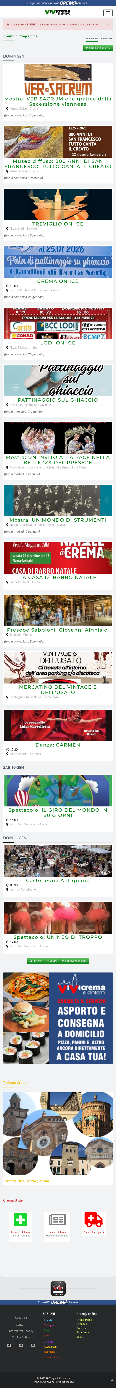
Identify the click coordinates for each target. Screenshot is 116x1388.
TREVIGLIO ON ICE (58, 224)
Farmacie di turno (20, 1232)
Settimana (92, 38)
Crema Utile (51, 1357)
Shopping (49, 1325)
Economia (82, 1332)
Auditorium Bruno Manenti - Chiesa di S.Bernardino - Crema (48, 467)
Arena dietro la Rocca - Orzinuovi (30, 404)
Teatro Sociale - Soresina (25, 754)
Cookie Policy (21, 1337)
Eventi (48, 1330)
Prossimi (106, 38)
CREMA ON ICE (58, 281)
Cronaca (81, 1324)
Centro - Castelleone (22, 889)
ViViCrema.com (63, 1378)
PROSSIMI (52, 960)
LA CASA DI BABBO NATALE (57, 577)
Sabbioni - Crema (20, 634)
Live (46, 1336)
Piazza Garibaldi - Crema (24, 582)
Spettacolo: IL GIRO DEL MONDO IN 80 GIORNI (57, 812)
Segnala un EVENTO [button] (98, 47)
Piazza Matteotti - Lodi (23, 347)
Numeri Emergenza (94, 1232)
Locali (48, 1320)
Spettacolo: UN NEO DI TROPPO (58, 937)
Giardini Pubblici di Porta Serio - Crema (34, 290)
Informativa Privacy (20, 1331)
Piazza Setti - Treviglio (23, 228)
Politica (81, 1328)
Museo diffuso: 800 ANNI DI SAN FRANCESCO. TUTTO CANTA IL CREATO (58, 163)
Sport (79, 1336)
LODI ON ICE (58, 343)
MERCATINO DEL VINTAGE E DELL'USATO (58, 689)
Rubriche (49, 1352)
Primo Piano (84, 1320)
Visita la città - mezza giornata (27, 1181)
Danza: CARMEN (57, 745)
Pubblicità (20, 1318)
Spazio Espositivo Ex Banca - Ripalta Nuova (37, 524)
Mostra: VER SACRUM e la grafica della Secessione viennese (58, 101)
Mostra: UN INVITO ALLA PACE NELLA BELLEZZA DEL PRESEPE (58, 460)
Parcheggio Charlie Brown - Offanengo (34, 697)
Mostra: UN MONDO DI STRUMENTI (57, 520)
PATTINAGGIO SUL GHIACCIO (58, 400)
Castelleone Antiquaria (58, 880)
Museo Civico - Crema (23, 108)
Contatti (21, 1324)
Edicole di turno (57, 1232)
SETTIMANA (36, 960)
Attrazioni (50, 1346)
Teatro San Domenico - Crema (28, 824)
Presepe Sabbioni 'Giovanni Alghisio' (58, 630)
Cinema (48, 1341)
